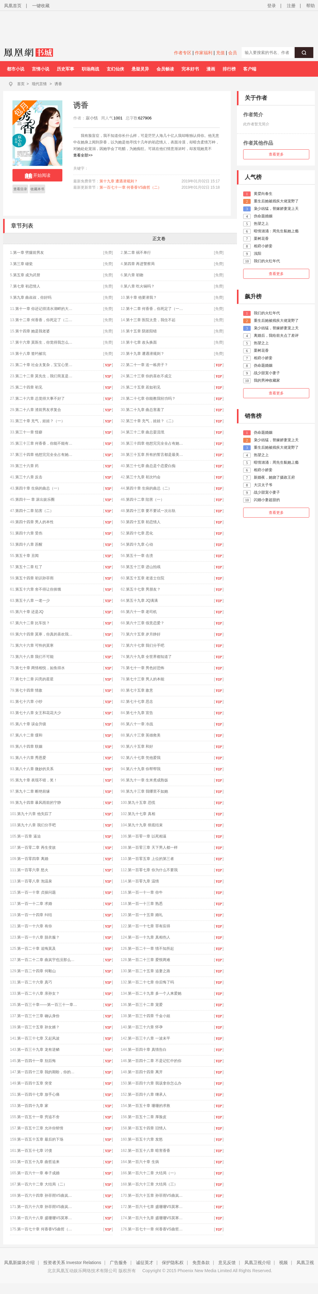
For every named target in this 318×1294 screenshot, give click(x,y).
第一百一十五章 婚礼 (145, 915)
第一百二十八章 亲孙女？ (38, 993)
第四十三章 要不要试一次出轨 (151, 511)
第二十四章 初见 (28, 387)
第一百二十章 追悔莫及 (36, 948)
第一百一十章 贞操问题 (36, 892)
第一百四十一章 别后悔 (36, 1061)
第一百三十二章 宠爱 (145, 1004)
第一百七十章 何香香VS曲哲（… (44, 1229)
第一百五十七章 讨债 (34, 1150)
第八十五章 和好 (139, 746)
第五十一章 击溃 (139, 555)
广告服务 (118, 1262)
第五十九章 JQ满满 (142, 600)
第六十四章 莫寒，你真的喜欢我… (43, 634)
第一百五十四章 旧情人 (147, 1128)
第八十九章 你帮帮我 (143, 769)
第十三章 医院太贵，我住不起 (151, 320)
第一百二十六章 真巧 (34, 982)
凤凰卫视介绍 (257, 1262)
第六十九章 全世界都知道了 (149, 656)
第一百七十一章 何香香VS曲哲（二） (130, 187)
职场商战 (90, 68)
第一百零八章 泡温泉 (34, 881)
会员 (232, 52)
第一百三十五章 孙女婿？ (38, 1027)
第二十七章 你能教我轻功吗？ (151, 398)
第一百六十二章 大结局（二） (42, 1184)
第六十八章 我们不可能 (34, 656)
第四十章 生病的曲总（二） (149, 488)
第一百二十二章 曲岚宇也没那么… (45, 960)
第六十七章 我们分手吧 (145, 645)
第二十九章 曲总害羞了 (145, 410)
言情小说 (40, 68)
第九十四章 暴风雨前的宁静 (38, 802)
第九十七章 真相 (141, 814)
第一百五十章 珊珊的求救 (149, 1105)
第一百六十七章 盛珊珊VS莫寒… (155, 1207)
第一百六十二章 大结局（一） (152, 1173)
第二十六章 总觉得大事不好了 (40, 398)
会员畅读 (165, 68)
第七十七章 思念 (139, 701)
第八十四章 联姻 (28, 746)
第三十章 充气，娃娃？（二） (151, 421)
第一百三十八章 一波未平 (149, 1038)
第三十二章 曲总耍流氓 (145, 432)
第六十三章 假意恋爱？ (145, 623)
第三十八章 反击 (28, 477)
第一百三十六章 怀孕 (145, 1027)
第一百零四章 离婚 (32, 859)
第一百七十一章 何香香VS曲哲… (155, 1229)
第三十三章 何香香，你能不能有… (43, 443)
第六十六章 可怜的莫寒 (34, 645)
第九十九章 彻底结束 (145, 825)
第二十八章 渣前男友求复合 (38, 410)
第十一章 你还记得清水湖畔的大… (43, 309)
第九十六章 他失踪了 (34, 814)
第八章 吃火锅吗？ (139, 286)
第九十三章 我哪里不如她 (147, 791)
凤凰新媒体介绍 (19, 1262)
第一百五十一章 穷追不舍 (38, 1117)
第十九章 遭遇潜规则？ (118, 181)
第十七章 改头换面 (141, 342)
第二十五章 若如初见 (143, 387)
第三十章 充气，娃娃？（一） (40, 421)
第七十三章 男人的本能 (145, 679)
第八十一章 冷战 (139, 724)
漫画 (210, 68)
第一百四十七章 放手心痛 (38, 1094)
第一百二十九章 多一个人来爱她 (154, 993)
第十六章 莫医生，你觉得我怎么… (43, 342)
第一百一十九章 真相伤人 (149, 937)
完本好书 (190, 68)
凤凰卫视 (305, 1262)
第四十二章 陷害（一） (145, 499)
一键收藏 (41, 5)
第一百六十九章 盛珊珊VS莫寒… (155, 1218)
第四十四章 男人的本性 (34, 522)
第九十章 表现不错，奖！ (36, 780)
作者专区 (182, 52)
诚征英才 (144, 1262)
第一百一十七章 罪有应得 (149, 926)
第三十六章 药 (27, 466)
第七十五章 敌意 (139, 690)
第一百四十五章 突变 (34, 1083)
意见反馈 (227, 1262)
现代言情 (39, 84)
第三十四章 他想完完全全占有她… (154, 443)
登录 (271, 5)
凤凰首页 (13, 5)
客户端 (249, 68)
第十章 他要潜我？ (141, 297)
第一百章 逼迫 (29, 836)
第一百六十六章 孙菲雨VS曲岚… (44, 1207)
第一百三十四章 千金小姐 (149, 1016)
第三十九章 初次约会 (143, 477)
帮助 (310, 5)
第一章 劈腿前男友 (28, 252)
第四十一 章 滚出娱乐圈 (35, 499)
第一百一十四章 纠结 (34, 915)
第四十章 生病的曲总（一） (38, 488)
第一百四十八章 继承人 (147, 1094)
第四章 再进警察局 (139, 264)
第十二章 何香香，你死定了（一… (154, 309)
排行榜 (229, 68)
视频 (283, 1262)
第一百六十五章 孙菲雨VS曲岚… (155, 1195)
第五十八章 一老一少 (32, 600)
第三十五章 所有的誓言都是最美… (154, 454)
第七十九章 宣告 (139, 713)
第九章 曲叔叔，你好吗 (32, 297)
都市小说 (15, 68)
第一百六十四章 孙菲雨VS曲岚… (44, 1195)
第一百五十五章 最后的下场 (40, 1139)
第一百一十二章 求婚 (34, 903)
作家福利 (203, 52)
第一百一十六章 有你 (34, 926)
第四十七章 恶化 (139, 533)
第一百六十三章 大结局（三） (152, 1184)
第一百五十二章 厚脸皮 (147, 1117)
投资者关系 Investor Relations (72, 1262)
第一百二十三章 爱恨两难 (149, 960)
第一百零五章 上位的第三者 (151, 859)
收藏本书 (37, 189)
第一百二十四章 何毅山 (36, 971)
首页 (21, 84)
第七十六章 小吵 (28, 701)
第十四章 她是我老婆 (32, 331)
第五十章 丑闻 (27, 555)
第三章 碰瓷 (23, 264)
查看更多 (276, 154)
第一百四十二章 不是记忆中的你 (154, 1061)
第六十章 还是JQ (29, 612)
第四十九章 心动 (139, 544)
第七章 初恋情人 (26, 286)
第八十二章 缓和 (28, 735)
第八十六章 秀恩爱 (30, 758)
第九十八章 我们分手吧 (36, 825)
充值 (220, 52)
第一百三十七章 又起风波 (38, 1038)
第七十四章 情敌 (28, 690)
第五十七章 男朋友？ (143, 589)
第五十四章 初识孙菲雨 (34, 578)
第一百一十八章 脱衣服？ (38, 937)
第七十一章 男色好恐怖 (145, 668)
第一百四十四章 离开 (145, 1072)
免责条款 (201, 1262)
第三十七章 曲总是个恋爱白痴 (151, 466)
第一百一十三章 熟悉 (145, 903)
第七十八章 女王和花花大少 (38, 713)
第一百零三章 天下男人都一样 (152, 847)
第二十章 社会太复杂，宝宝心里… (43, 365)
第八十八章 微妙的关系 (34, 769)
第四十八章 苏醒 (28, 544)
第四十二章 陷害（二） (34, 511)
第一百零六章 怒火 (32, 870)
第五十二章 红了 (28, 567)
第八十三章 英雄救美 (143, 735)
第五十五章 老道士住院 (145, 578)
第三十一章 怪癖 (28, 432)
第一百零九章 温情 (143, 881)
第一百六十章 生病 (143, 1162)
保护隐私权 (173, 1262)
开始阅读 (38, 176)
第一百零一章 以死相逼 (147, 836)
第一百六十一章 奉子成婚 (38, 1173)
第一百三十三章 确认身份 (38, 1016)
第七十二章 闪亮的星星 (34, 679)
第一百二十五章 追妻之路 (149, 971)
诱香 (58, 84)
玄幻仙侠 (115, 68)
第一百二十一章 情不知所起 (151, 948)
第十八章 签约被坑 (30, 353)
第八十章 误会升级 (30, 724)
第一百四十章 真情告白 (147, 1049)
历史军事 (65, 68)
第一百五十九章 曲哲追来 (38, 1162)
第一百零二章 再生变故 (36, 847)
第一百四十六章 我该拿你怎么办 (154, 1083)
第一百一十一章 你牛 (145, 892)
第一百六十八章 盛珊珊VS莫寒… (44, 1218)
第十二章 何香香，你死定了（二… (43, 320)
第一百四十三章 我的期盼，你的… (45, 1072)
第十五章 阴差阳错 (141, 331)
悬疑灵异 (140, 68)
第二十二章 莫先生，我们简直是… (43, 376)
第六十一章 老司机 (141, 612)
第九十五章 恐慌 (141, 802)
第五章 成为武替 (26, 275)
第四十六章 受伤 (28, 533)
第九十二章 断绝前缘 (32, 791)
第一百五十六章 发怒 (145, 1139)
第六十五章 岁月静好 (143, 634)
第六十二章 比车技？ (32, 623)
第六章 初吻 (133, 275)
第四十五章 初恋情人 (143, 522)
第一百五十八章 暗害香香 (149, 1150)
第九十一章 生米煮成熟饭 (147, 780)
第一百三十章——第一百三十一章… (47, 1004)
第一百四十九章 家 (32, 1105)
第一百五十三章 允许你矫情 (40, 1128)
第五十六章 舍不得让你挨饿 (38, 589)
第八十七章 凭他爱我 (143, 758)
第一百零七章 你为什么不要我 (152, 870)
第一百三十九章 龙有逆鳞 (38, 1049)
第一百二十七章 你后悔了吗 (151, 982)
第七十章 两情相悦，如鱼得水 (40, 668)
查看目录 (20, 189)
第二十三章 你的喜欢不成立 (149, 376)
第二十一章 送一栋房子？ (147, 365)
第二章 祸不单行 (137, 252)
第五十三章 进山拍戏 (143, 567)
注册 (291, 5)
